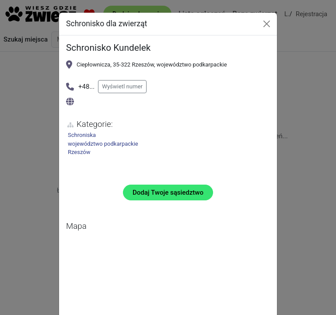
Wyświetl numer (122, 86)
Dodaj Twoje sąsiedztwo (168, 192)
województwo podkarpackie (103, 143)
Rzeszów (79, 152)
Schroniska (82, 135)
